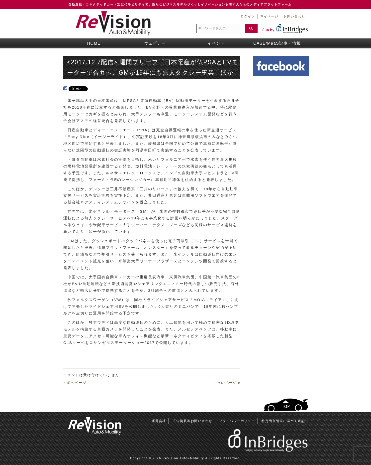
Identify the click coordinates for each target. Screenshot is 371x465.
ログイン (248, 16)
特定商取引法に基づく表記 (283, 421)
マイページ (269, 16)
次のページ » (228, 383)
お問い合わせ (294, 16)
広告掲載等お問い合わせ (192, 421)
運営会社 (159, 421)
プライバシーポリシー (237, 421)
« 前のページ (74, 383)
